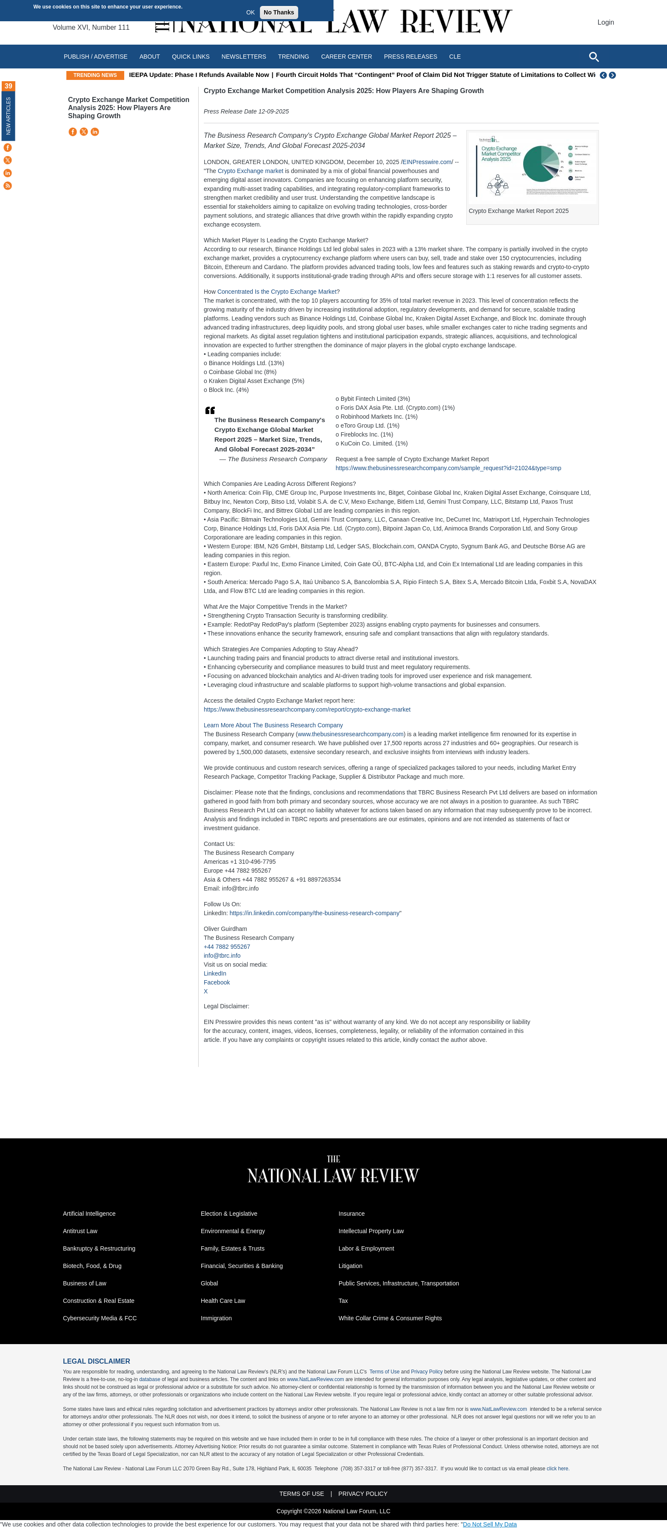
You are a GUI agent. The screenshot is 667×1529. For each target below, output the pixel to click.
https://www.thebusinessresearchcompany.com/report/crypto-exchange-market (307, 709)
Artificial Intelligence (89, 1213)
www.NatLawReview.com (315, 1379)
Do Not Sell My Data (490, 1524)
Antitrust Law (80, 1231)
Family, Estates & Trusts (233, 1248)
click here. (558, 1469)
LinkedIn (215, 973)
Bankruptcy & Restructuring (99, 1248)
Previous (603, 75)
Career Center (346, 56)
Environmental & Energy (233, 1231)
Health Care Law (223, 1300)
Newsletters (244, 56)
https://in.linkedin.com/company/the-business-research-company (314, 913)
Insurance (352, 1213)
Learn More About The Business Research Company (273, 725)
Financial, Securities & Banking (242, 1265)
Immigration (216, 1318)
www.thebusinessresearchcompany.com (351, 734)
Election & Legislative (229, 1213)
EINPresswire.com (426, 162)
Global (209, 1283)
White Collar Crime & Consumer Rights (390, 1318)
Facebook (217, 982)
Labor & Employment (366, 1248)
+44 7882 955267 (227, 946)
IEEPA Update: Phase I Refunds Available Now (246, 74)
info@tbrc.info (222, 955)
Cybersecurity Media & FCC (100, 1318)
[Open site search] (594, 56)
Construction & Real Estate (98, 1300)
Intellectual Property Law (371, 1231)
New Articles (8, 116)
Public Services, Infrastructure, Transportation (399, 1283)
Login (606, 22)
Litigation (350, 1265)
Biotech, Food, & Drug (92, 1265)
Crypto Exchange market (250, 170)
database (149, 1379)
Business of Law (84, 1283)
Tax (343, 1300)
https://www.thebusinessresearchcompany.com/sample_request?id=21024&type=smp (448, 468)
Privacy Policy (427, 1372)
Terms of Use (385, 1372)
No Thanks (279, 12)
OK (250, 12)
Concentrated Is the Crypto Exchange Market (276, 291)
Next (613, 75)
